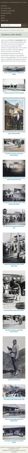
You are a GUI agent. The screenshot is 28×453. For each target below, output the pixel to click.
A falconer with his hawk (14, 379)
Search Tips (4, 20)
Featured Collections (8, 10)
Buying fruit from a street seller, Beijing (14, 310)
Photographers (6, 13)
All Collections (6, 8)
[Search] (11, 25)
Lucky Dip (4, 6)
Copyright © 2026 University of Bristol (10, 447)
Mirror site (6, 450)
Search (24, 25)
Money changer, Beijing (14, 133)
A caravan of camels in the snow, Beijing (14, 92)
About (3, 18)
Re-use (3, 15)
